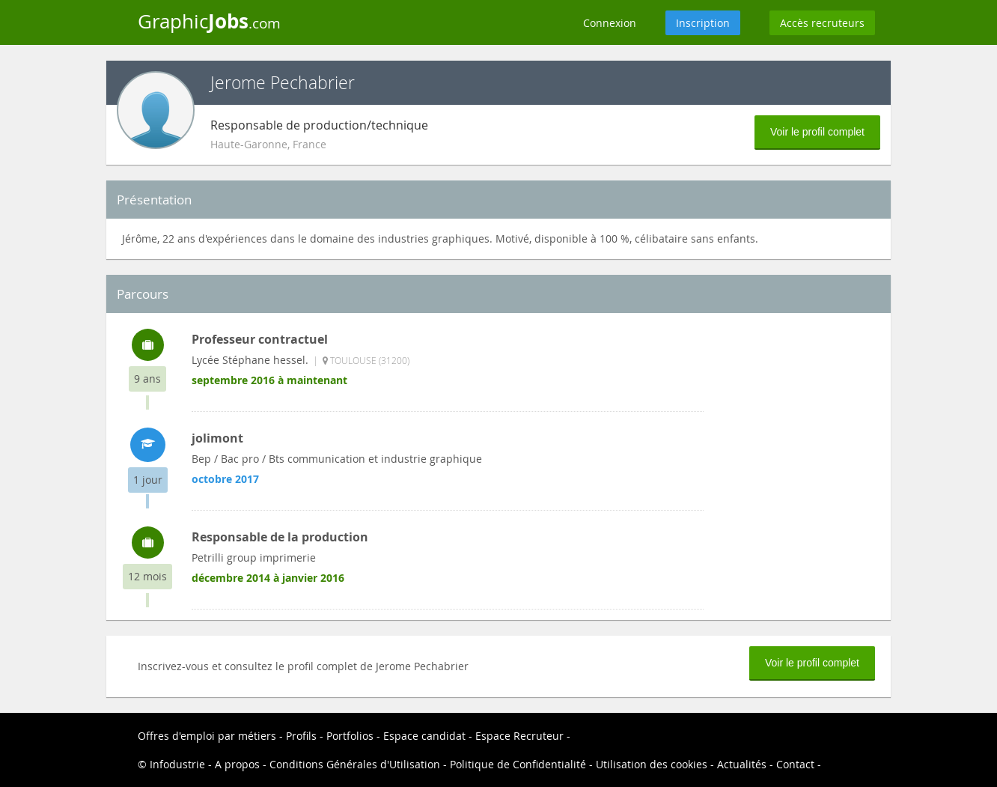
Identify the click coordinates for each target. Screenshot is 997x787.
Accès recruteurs (822, 23)
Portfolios (350, 736)
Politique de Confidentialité (518, 764)
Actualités (741, 764)
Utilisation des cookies (651, 764)
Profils (301, 736)
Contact (795, 764)
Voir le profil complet (817, 132)
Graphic (209, 20)
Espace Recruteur (519, 736)
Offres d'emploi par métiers (207, 736)
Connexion (609, 23)
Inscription (703, 23)
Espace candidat (424, 736)
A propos (237, 764)
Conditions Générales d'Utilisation (354, 764)
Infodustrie (177, 764)
